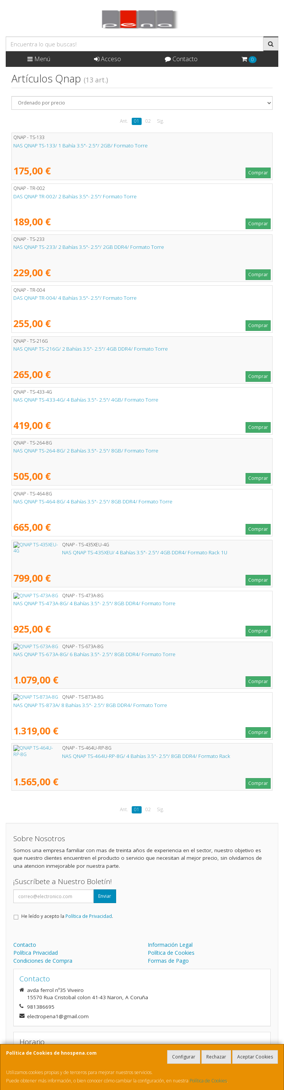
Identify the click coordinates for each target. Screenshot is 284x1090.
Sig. (160, 121)
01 (136, 121)
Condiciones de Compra (42, 960)
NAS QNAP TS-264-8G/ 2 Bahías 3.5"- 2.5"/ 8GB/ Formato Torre (85, 450)
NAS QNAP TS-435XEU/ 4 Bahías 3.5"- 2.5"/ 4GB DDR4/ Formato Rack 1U (96, 552)
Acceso (107, 59)
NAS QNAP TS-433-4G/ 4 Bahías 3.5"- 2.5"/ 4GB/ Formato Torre (85, 399)
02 (148, 121)
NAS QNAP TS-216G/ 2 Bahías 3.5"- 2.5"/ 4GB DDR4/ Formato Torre (90, 348)
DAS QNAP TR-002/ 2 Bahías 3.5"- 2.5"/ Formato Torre (75, 196)
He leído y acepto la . (67, 916)
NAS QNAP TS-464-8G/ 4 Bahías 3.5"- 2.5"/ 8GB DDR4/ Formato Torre (92, 501)
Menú (38, 59)
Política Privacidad (35, 952)
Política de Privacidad (88, 916)
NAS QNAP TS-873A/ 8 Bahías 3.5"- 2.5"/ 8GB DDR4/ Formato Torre (90, 705)
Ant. (124, 121)
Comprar (258, 172)
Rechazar (216, 1057)
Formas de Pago (168, 960)
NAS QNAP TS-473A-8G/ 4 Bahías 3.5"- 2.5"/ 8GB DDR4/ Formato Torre (94, 603)
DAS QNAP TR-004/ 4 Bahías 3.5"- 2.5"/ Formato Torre (75, 297)
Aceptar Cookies (255, 1057)
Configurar (183, 1057)
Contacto (181, 59)
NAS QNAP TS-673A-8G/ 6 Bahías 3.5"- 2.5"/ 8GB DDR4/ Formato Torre (94, 654)
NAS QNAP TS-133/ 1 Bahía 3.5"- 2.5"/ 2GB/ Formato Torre (80, 145)
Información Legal (170, 944)
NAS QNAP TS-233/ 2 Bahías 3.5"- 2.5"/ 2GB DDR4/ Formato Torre (88, 247)
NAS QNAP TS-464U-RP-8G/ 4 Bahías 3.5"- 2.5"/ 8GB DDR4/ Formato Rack (97, 756)
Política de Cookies (208, 1080)
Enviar (104, 896)
